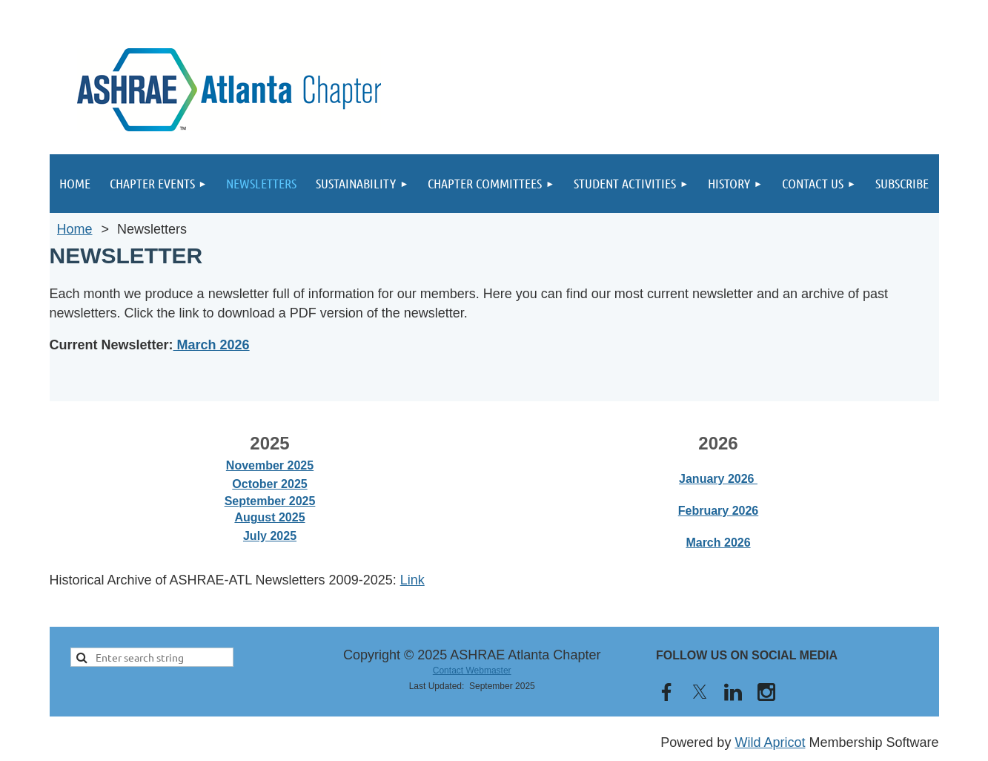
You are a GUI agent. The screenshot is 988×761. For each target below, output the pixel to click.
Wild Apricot (770, 742)
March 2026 (211, 344)
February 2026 (718, 510)
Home (75, 229)
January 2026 (718, 478)
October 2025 (269, 484)
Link (412, 580)
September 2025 (270, 501)
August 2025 (269, 517)
